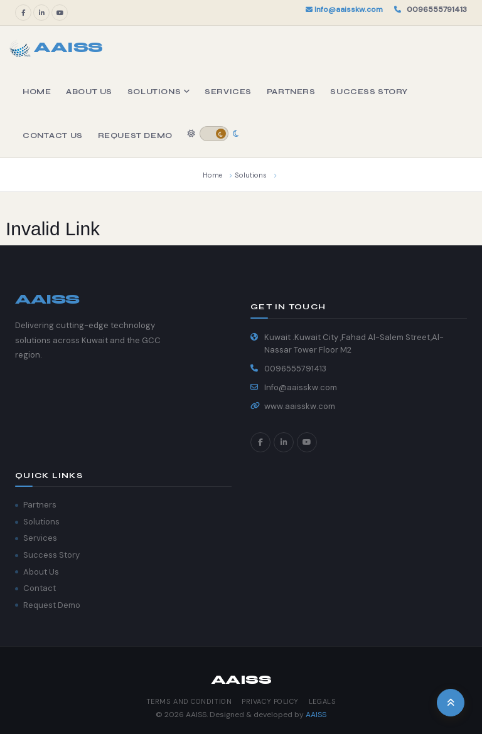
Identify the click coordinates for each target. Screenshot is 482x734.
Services (228, 91)
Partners (291, 91)
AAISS (316, 715)
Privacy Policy (270, 701)
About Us (89, 91)
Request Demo (135, 135)
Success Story (368, 91)
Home (37, 91)
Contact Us (53, 135)
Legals (322, 701)
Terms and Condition (189, 701)
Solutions (158, 91)
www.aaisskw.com (299, 406)
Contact (39, 588)
